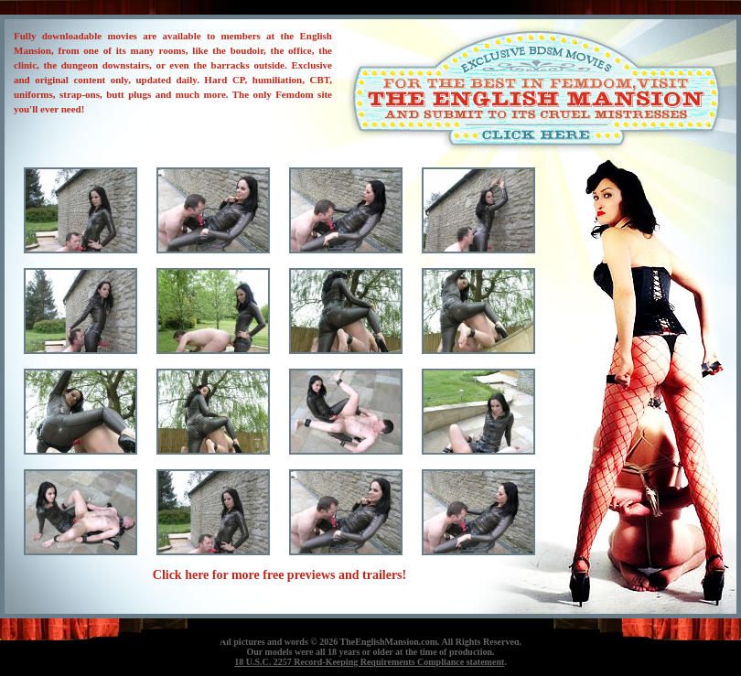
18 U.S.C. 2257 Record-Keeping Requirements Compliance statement (369, 662)
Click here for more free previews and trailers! (279, 575)
